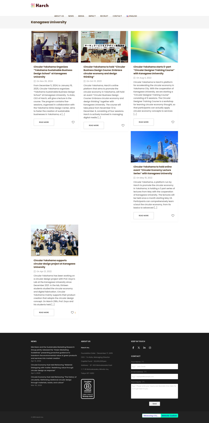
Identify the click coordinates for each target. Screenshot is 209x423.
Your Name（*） (154, 362)
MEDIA (116, 5)
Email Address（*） (154, 372)
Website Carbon (169, 415)
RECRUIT (139, 5)
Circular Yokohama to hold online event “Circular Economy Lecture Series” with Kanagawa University (153, 170)
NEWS (106, 5)
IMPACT (127, 5)
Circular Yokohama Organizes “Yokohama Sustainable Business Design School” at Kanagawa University (53, 71)
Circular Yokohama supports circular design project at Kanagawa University (51, 264)
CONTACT (152, 5)
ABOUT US (94, 5)
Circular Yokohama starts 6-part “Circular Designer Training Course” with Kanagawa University (153, 70)
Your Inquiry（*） (154, 382)
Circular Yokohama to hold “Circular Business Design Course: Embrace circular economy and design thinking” (103, 71)
